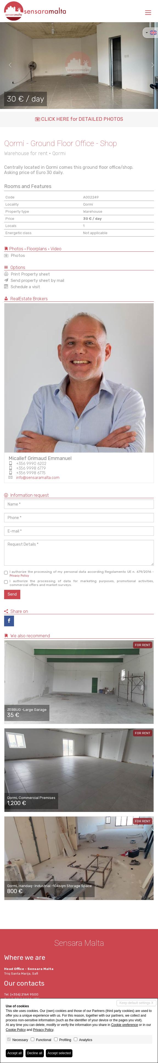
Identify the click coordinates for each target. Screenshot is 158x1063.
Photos (14, 255)
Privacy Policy (19, 575)
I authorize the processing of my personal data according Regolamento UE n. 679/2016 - (79, 573)
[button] (8, 65)
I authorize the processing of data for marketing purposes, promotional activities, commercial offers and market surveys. (79, 583)
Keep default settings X (136, 1003)
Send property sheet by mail (34, 280)
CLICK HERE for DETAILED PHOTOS (79, 119)
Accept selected (59, 1053)
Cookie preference (124, 1025)
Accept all (14, 1053)
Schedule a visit (22, 286)
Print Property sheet (27, 274)
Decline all (34, 1053)
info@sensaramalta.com (38, 477)
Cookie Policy (16, 1030)
